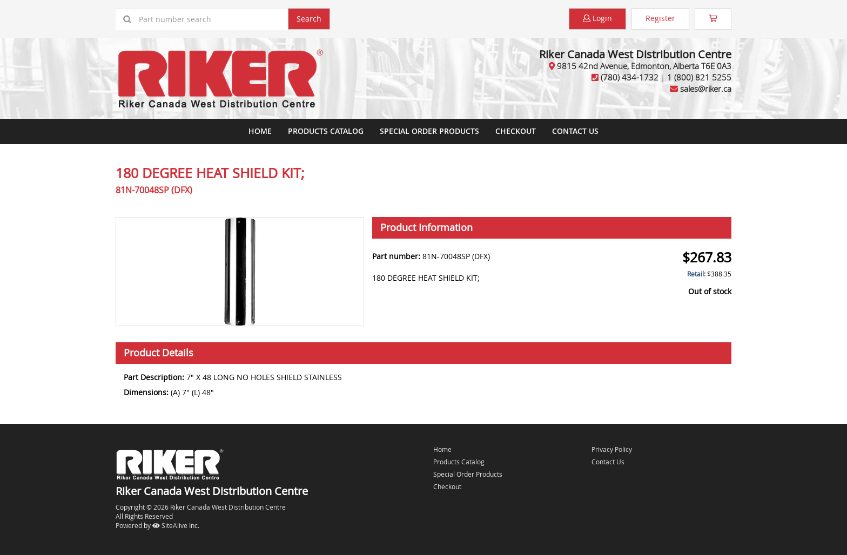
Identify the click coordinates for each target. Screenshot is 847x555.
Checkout (447, 486)
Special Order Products (429, 131)
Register (660, 18)
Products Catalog (326, 131)
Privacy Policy (611, 449)
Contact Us (575, 131)
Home (260, 131)
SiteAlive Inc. (175, 525)
